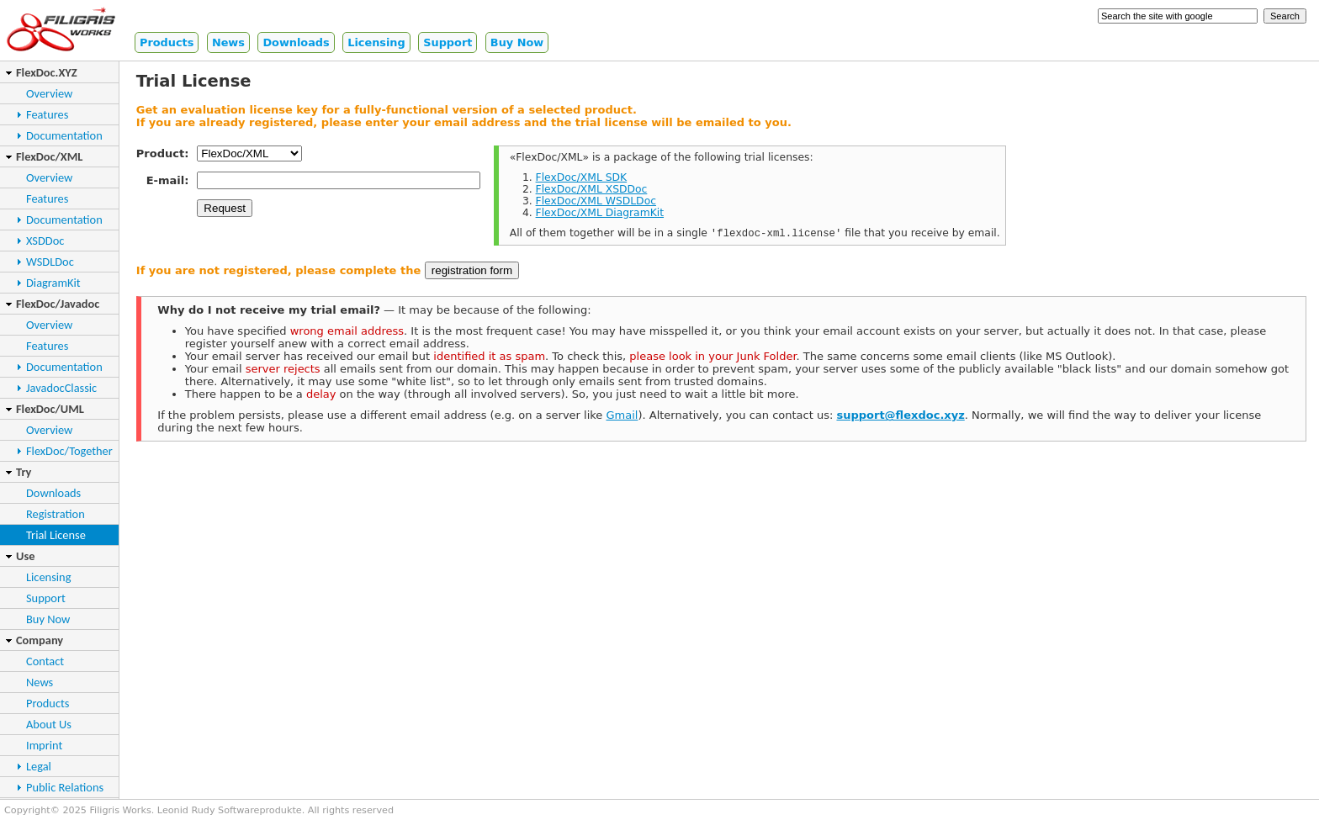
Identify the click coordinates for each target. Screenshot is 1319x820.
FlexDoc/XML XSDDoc (592, 189)
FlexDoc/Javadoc (57, 303)
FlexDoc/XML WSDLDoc (596, 201)
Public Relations (64, 787)
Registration (55, 513)
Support (447, 42)
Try (23, 471)
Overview (49, 93)
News (228, 42)
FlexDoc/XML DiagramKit (600, 213)
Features (47, 114)
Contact (45, 661)
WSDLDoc (50, 261)
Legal (38, 766)
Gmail (622, 416)
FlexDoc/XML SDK (582, 177)
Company (39, 640)
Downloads (295, 42)
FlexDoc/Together (69, 450)
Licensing (376, 42)
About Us (49, 724)
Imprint (44, 745)
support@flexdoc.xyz (900, 416)
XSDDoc (45, 240)
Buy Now (516, 42)
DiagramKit (53, 282)
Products (166, 42)
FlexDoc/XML (49, 156)
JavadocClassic (61, 387)
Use (25, 555)
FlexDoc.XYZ (46, 72)
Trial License (56, 534)
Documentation (64, 135)
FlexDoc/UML (50, 408)
